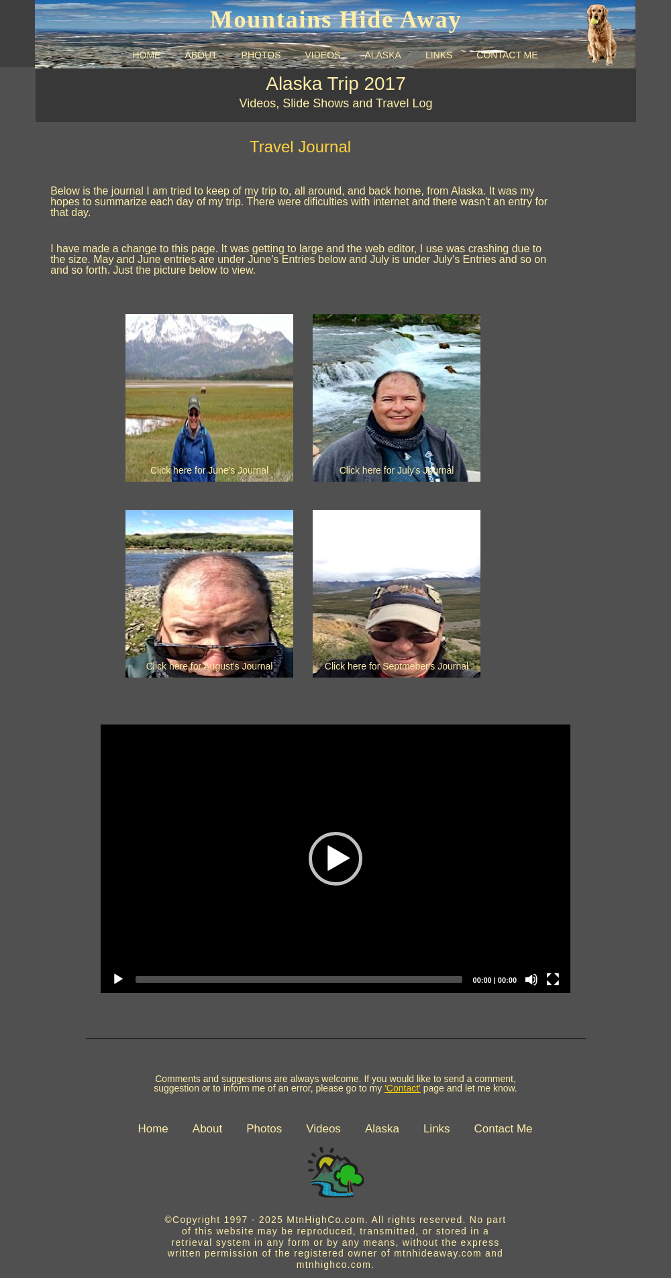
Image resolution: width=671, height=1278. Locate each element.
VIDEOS (322, 55)
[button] (335, 859)
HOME (146, 55)
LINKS (438, 55)
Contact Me (503, 1128)
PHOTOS (261, 55)
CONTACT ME (506, 55)
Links (436, 1128)
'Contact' (402, 1088)
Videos (323, 1128)
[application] (335, 859)
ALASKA (382, 55)
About (207, 1128)
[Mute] (531, 979)
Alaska (382, 1128)
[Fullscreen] (553, 979)
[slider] (299, 979)
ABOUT (201, 55)
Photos (264, 1128)
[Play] (118, 979)
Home (153, 1128)
